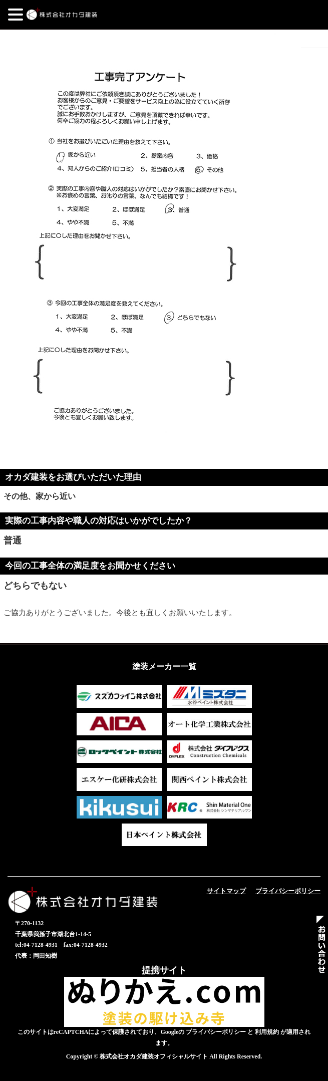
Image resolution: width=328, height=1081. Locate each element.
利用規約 (267, 1031)
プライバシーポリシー (287, 891)
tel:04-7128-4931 (36, 944)
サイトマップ (226, 891)
